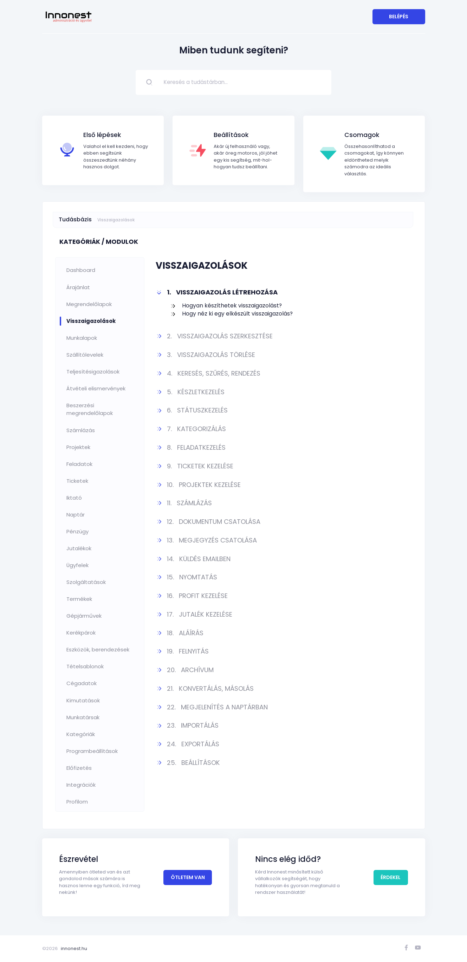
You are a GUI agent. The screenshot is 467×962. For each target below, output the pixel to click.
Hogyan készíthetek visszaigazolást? (232, 305)
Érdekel (391, 887)
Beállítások (231, 135)
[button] (282, 292)
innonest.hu (74, 948)
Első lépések (102, 135)
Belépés (398, 16)
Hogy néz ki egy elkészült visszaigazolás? (237, 314)
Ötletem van (188, 887)
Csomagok (361, 135)
